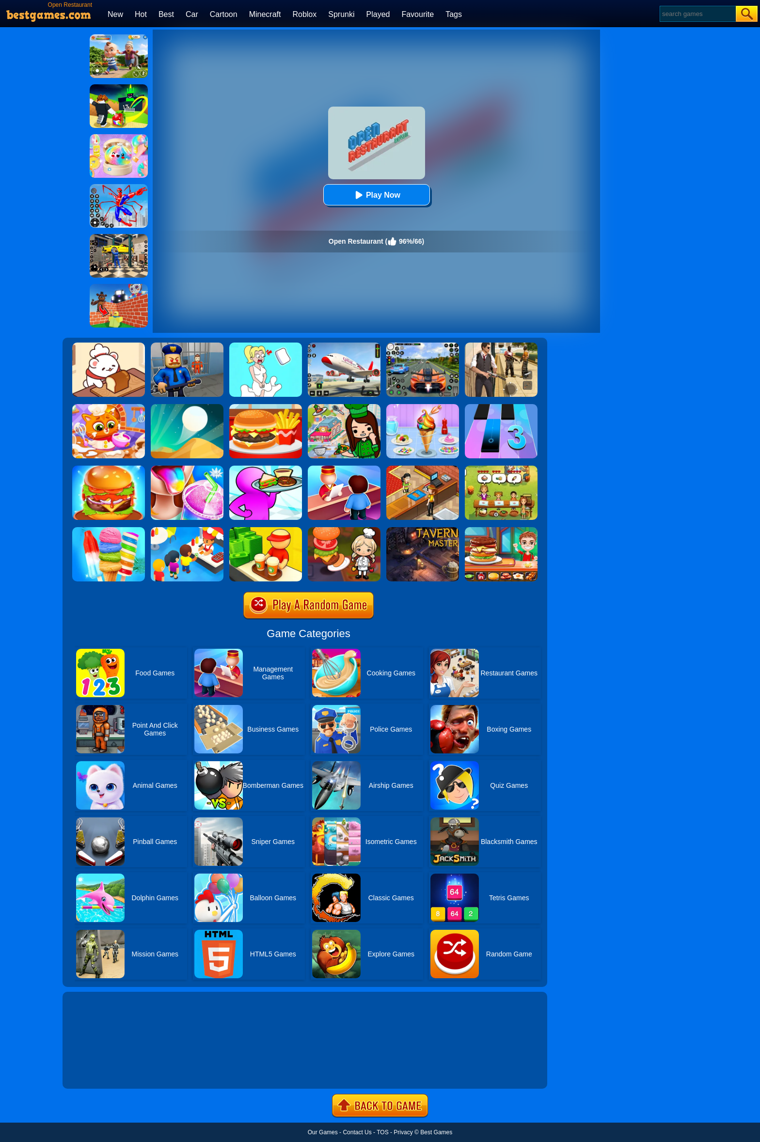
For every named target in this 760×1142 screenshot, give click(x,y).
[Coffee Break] (265, 530)
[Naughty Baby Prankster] (119, 37)
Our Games (323, 1132)
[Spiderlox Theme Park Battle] (119, 187)
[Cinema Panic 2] (422, 469)
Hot (141, 14)
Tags (453, 14)
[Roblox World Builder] (119, 287)
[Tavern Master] (422, 530)
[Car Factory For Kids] (119, 237)
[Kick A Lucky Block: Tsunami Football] (119, 87)
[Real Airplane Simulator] (344, 346)
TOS (382, 1132)
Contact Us (357, 1132)
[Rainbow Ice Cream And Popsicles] (108, 530)
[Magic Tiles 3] (501, 407)
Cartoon (224, 14)
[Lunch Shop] (265, 407)
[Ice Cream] (422, 407)
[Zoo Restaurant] (108, 346)
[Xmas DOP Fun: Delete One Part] (265, 346)
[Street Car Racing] (422, 346)
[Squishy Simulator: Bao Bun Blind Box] (119, 137)
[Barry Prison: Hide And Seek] (187, 346)
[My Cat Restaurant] (108, 407)
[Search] (697, 14)
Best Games (436, 1132)
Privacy (403, 1132)
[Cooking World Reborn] (344, 530)
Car (192, 14)
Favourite (417, 14)
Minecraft (265, 14)
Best (166, 14)
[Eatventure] (187, 530)
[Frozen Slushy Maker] (187, 469)
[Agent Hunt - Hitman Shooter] (501, 346)
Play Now (376, 195)
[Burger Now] (108, 469)
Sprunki (341, 14)
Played (378, 14)
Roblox (304, 14)
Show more (95, 1070)
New (115, 14)
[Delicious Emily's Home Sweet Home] (501, 469)
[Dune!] (187, 407)
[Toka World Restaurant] (344, 407)
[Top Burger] (501, 530)
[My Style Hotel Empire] (344, 469)
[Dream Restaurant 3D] (265, 469)
